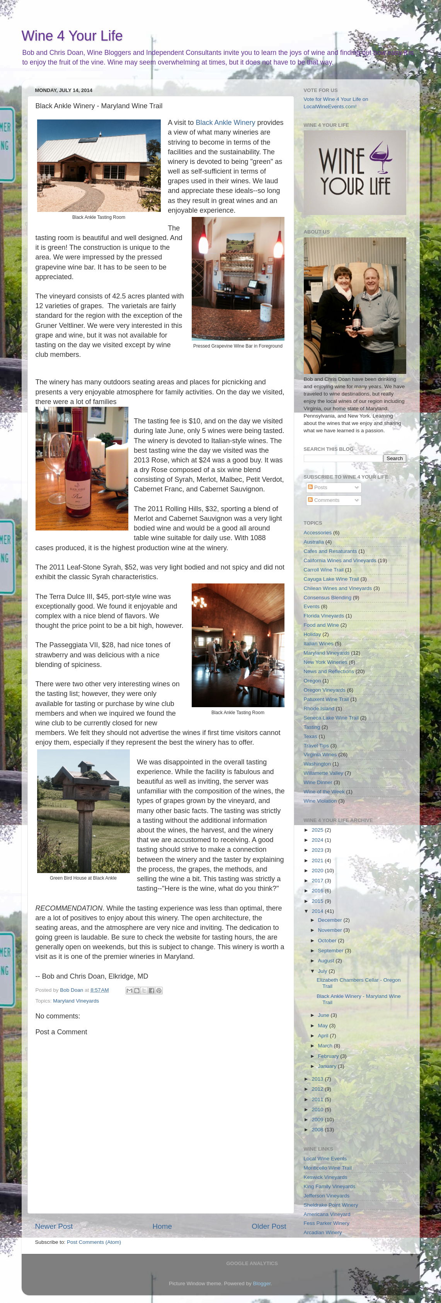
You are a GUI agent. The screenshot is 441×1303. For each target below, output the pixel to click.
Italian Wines (319, 643)
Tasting (312, 727)
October (328, 940)
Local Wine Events (325, 1158)
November (331, 930)
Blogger (262, 1283)
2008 (318, 1129)
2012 (318, 1089)
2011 (318, 1099)
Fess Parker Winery (327, 1223)
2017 (318, 880)
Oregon (312, 681)
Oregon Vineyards (325, 690)
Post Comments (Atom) (94, 1242)
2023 (318, 850)
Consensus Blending (328, 597)
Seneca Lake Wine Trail (331, 718)
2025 (318, 830)
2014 (318, 911)
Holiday (312, 634)
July (323, 971)
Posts (317, 487)
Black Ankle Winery (225, 122)
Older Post (269, 1226)
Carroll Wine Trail (324, 570)
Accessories (318, 533)
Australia (314, 542)
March (326, 1046)
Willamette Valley (324, 773)
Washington (317, 764)
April (324, 1036)
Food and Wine (321, 625)
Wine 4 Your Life (72, 36)
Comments (323, 500)
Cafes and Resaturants (330, 551)
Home (162, 1226)
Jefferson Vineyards (327, 1196)
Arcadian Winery (323, 1232)
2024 (318, 840)
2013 (318, 1079)
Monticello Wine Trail (328, 1168)
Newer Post (54, 1226)
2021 (318, 860)
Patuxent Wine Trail (326, 699)
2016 (318, 891)
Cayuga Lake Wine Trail (331, 579)
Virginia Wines (320, 754)
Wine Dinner (318, 782)
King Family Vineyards (330, 1186)
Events (312, 606)
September (331, 950)
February (329, 1056)
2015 (318, 901)
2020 (318, 870)
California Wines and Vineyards (340, 560)
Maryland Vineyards (76, 1001)
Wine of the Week (324, 792)
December (331, 920)
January (328, 1066)
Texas (310, 736)
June (324, 1015)
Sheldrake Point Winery (331, 1205)
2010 (318, 1109)
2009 (318, 1119)
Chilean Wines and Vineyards (338, 588)
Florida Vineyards (324, 616)
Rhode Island (319, 708)
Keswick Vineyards (325, 1177)
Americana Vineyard (327, 1214)
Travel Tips (316, 746)
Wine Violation (320, 801)
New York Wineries (325, 662)
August (327, 961)
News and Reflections (329, 671)
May (323, 1025)
